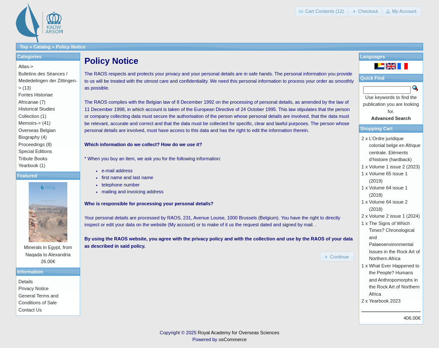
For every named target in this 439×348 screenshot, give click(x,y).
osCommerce (233, 339)
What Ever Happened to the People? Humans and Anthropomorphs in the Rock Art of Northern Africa (394, 280)
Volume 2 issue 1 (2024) (394, 216)
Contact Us (30, 309)
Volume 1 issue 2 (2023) (394, 166)
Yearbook (28, 165)
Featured (27, 175)
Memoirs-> (29, 123)
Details (25, 281)
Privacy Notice (33, 288)
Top (24, 46)
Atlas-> (25, 66)
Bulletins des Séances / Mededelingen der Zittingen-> (47, 80)
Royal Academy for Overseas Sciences (238, 332)
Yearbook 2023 (385, 300)
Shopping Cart (376, 128)
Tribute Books (32, 158)
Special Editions (35, 151)
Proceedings (31, 144)
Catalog (42, 46)
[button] (322, 11)
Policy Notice (70, 46)
